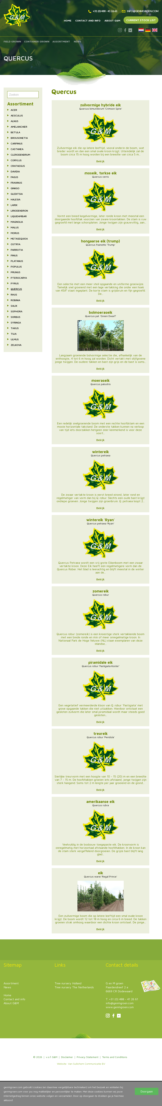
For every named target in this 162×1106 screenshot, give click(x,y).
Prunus (15, 272)
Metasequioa (19, 238)
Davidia (15, 171)
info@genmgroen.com (140, 11)
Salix (14, 305)
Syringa (16, 322)
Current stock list (141, 20)
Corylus (16, 160)
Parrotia (17, 249)
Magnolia (17, 221)
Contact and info (88, 20)
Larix (14, 205)
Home (67, 20)
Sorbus (15, 316)
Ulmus (15, 339)
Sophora (16, 311)
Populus (16, 266)
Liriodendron (19, 210)
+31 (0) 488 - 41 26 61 (102, 11)
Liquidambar (19, 216)
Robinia (15, 300)
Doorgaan (146, 1091)
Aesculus (17, 115)
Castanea (17, 149)
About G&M (112, 20)
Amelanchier (19, 126)
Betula (15, 132)
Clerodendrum (20, 154)
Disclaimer (67, 1057)
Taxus (15, 328)
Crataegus (18, 165)
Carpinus (16, 143)
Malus (15, 227)
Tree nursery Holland (68, 983)
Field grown (12, 41)
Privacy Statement (87, 1057)
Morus (15, 232)
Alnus (14, 121)
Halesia (15, 199)
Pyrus (15, 283)
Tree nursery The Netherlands (74, 987)
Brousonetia (19, 137)
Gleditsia (17, 193)
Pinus (14, 255)
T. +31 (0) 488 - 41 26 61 (122, 999)
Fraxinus (16, 182)
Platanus (17, 260)
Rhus (14, 294)
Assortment (61, 41)
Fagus (14, 177)
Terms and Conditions (114, 1057)
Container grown (36, 41)
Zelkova (16, 344)
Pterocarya (19, 277)
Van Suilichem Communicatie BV (86, 1063)
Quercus (16, 288)
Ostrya (15, 244)
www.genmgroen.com (120, 1007)
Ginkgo (15, 188)
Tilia (14, 333)
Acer (14, 109)
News (77, 41)
